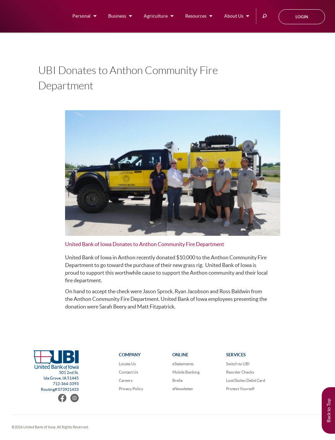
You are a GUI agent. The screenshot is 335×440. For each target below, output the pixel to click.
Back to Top (328, 410)
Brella (177, 380)
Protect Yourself (240, 389)
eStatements (183, 364)
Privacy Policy (131, 389)
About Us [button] (233, 16)
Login (301, 17)
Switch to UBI (238, 364)
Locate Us (127, 364)
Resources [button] (196, 16)
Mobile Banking (186, 372)
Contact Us (128, 372)
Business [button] (117, 16)
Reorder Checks (240, 372)
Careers (125, 380)
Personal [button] (81, 16)
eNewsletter (182, 389)
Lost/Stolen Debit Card (245, 380)
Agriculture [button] (156, 16)
